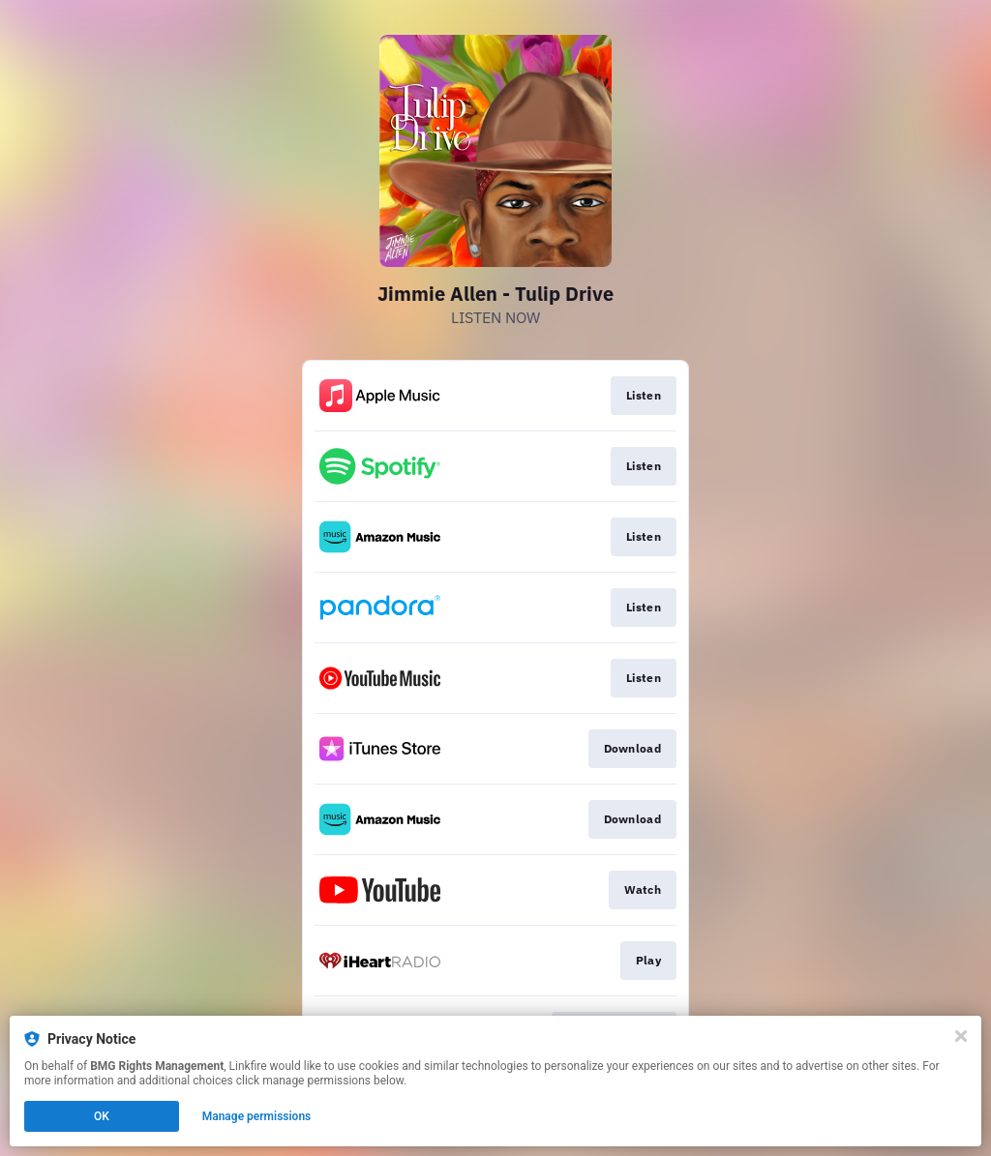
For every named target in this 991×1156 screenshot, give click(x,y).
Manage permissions (257, 1116)
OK (101, 1116)
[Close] (961, 1036)
